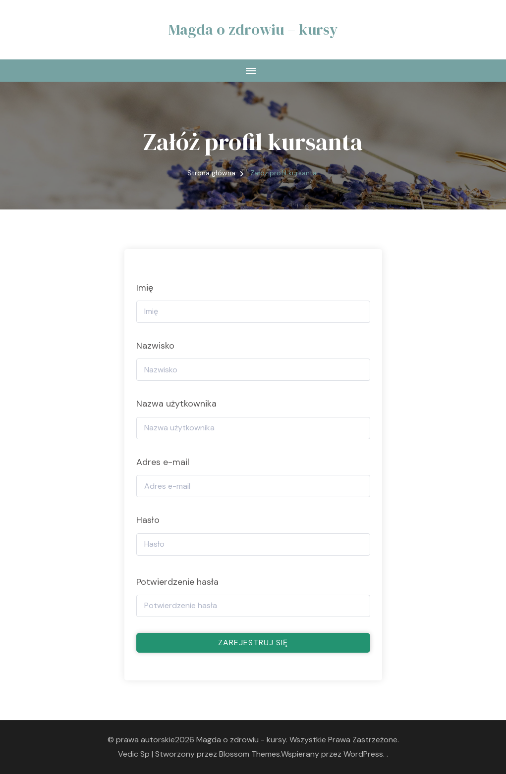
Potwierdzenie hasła (177, 582)
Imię (144, 288)
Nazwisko (155, 346)
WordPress (363, 754)
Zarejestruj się (253, 642)
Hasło (148, 520)
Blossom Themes (249, 754)
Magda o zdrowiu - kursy (241, 739)
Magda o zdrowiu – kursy (253, 29)
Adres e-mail (162, 462)
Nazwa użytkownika (176, 404)
